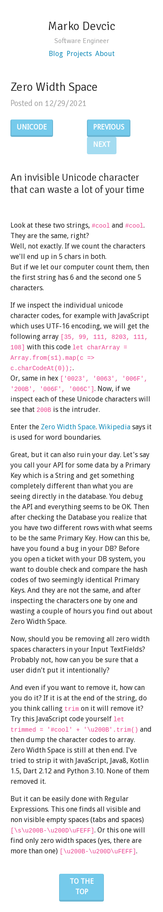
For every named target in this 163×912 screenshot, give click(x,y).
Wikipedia (114, 427)
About (105, 54)
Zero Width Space (68, 427)
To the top (82, 886)
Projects (79, 54)
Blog (56, 54)
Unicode (32, 127)
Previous (108, 127)
